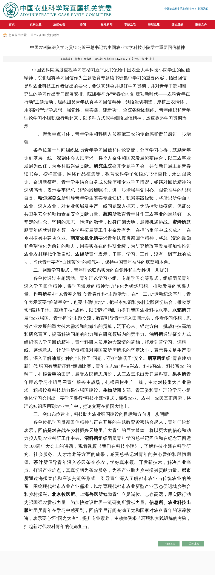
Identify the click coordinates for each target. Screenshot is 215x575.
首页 (12, 24)
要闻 (42, 35)
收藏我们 (203, 8)
